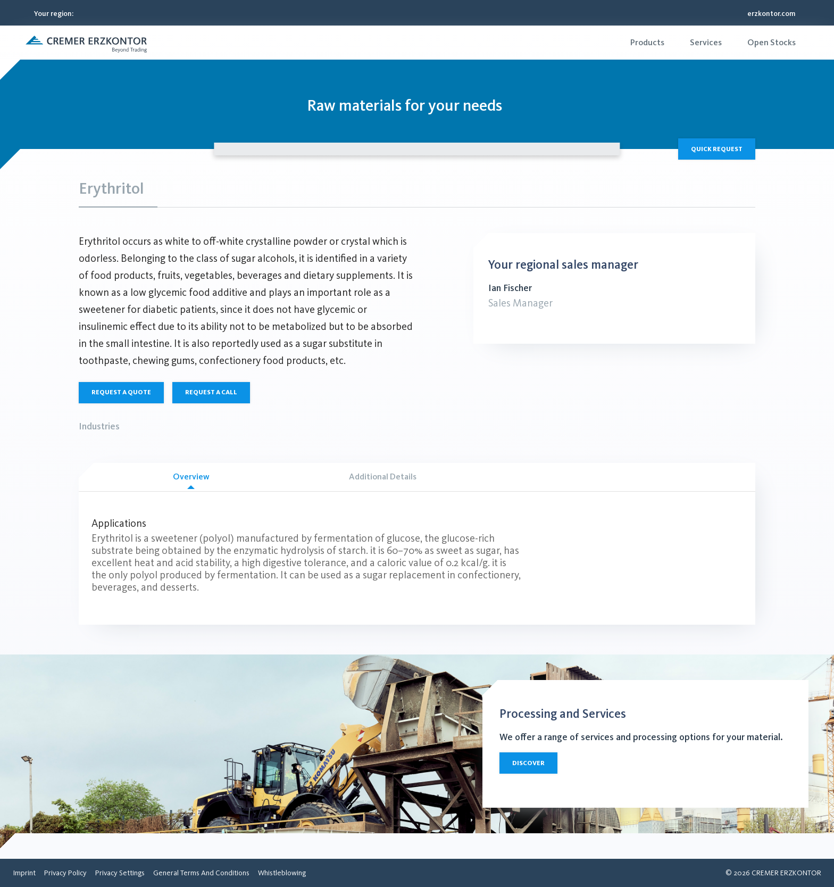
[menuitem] (647, 43)
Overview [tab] (191, 480)
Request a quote (121, 392)
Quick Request (717, 149)
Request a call (211, 392)
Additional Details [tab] (382, 476)
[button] (86, 43)
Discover (528, 763)
